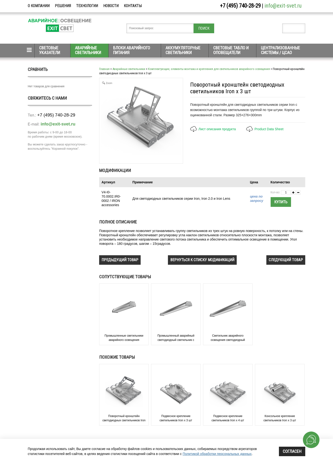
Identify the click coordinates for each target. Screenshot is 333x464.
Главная (104, 69)
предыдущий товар (120, 260)
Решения (63, 6)
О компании (39, 6)
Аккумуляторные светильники (183, 50)
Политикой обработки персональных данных (217, 454)
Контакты (133, 6)
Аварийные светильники (88, 50)
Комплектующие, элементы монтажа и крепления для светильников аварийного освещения (209, 69)
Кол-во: (275, 192)
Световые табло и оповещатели (231, 50)
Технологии (87, 6)
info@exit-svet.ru (283, 6)
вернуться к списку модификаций (202, 260)
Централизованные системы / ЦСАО (280, 50)
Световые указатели (49, 50)
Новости (111, 6)
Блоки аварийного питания (131, 50)
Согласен (292, 451)
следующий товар (286, 260)
